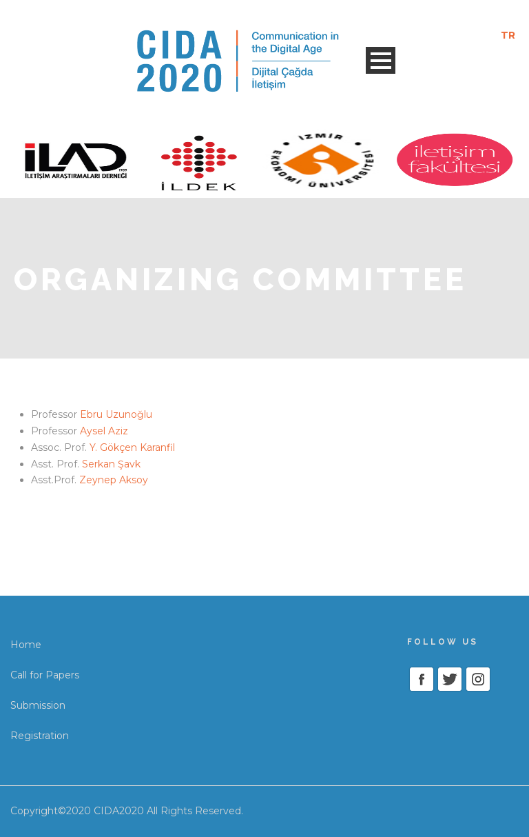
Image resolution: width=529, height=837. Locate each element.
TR (508, 35)
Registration (39, 735)
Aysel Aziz (104, 431)
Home (25, 644)
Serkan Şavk (111, 464)
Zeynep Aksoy (113, 480)
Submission (37, 705)
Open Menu (380, 60)
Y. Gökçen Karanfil (132, 447)
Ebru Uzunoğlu (116, 414)
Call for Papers (44, 675)
